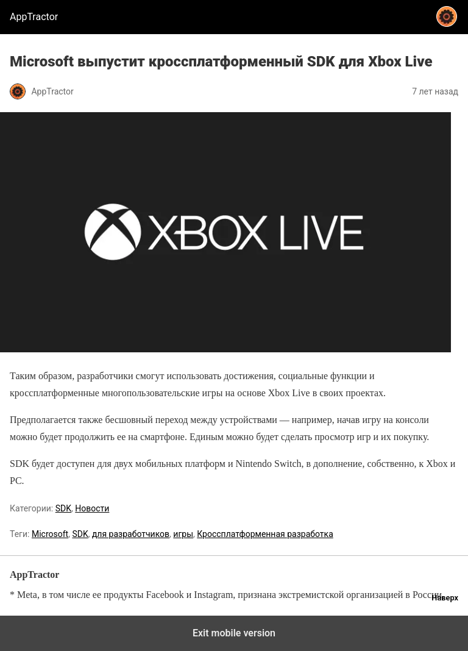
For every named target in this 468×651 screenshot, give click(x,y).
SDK (63, 508)
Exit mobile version (234, 633)
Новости (92, 508)
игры (183, 534)
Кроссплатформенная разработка (265, 534)
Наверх (444, 597)
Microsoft (50, 534)
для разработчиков (130, 534)
